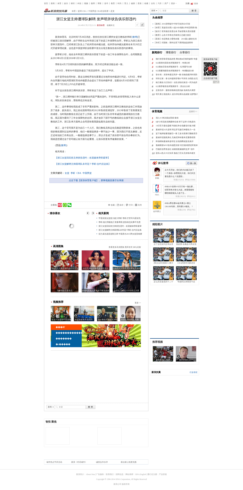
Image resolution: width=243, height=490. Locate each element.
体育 (59, 3)
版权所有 (126, 484)
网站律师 (129, 474)
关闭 (216, 82)
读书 (106, 3)
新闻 (53, 3)
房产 (166, 3)
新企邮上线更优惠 (129, 462)
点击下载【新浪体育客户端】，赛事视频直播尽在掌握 (96, 180)
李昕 (73, 173)
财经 (73, 3)
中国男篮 (87, 173)
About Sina (90, 474)
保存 (121, 205)
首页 (46, 3)
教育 (113, 3)
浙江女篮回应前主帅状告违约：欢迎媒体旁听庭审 (120, 226)
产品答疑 (163, 474)
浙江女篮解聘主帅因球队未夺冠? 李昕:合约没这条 (120, 230)
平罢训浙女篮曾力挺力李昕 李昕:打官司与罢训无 (120, 218)
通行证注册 (152, 474)
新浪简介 (80, 474)
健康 (133, 3)
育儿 (126, 3)
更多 (173, 3)
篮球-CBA (82, 11)
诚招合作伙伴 (102, 462)
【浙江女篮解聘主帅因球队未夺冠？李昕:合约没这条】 (83, 164)
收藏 (146, 3)
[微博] (135, 37)
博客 (99, 3)
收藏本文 (111, 25)
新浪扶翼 (156, 372)
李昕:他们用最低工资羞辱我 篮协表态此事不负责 (120, 222)
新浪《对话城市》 (79, 462)
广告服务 (100, 474)
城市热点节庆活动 (54, 462)
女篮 (67, 173)
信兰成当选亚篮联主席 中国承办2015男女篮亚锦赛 (120, 234)
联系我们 (110, 474)
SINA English (140, 474)
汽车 (160, 3)
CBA (78, 173)
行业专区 (193, 372)
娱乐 (66, 3)
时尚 (120, 3)
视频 (86, 3)
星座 (140, 3)
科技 (79, 3)
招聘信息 (119, 474)
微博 (93, 3)
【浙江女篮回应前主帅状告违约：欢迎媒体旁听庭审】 (82, 158)
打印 (131, 205)
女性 (153, 3)
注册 (187, 3)
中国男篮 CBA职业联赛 (98, 11)
